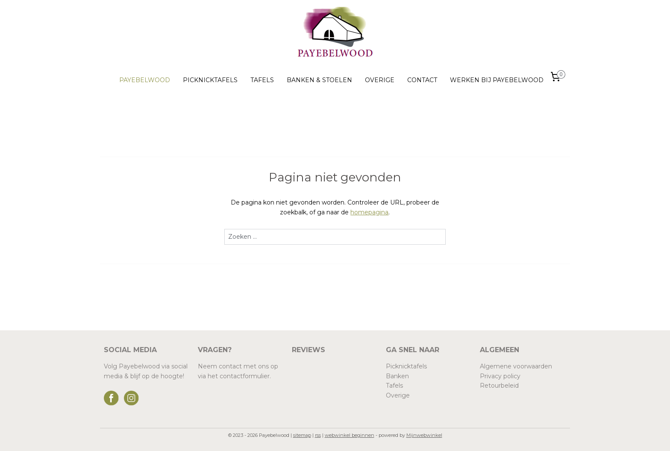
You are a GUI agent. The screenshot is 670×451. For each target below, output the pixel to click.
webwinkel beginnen (349, 435)
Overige (398, 395)
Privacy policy (500, 376)
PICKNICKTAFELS (210, 80)
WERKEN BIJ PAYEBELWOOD (497, 80)
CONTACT (422, 80)
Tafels (394, 385)
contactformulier (245, 376)
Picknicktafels (406, 366)
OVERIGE (379, 80)
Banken (397, 376)
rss (318, 435)
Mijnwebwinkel (424, 435)
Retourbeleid (499, 385)
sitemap (302, 435)
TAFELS (262, 80)
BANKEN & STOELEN (319, 80)
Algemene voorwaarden (516, 366)
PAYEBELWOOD (144, 80)
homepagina (369, 212)
